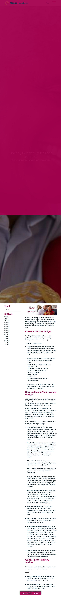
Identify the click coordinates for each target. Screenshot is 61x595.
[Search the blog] (12, 309)
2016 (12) (6, 336)
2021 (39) (6, 326)
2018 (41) (6, 332)
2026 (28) (6, 316)
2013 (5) (6, 342)
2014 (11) (6, 340)
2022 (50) (6, 324)
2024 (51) (6, 320)
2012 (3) (6, 344)
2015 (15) (6, 338)
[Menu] (54, 3)
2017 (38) (6, 334)
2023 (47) (6, 322)
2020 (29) (6, 328)
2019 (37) (6, 330)
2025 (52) (6, 318)
